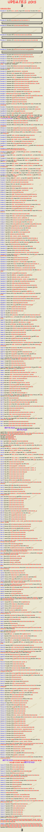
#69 (24, 300)
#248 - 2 (31, 819)
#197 (18, 85)
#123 (27, 40)
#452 (37, 692)
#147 (21, 111)
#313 (13, 281)
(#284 (28, 213)
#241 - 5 (13, 651)
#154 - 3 (16, 450)
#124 (20, 148)
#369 (14, 821)
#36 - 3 (17, 754)
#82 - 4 (22, 642)
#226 (30, 328)
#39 (26, 71)
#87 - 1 (13, 170)
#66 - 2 (13, 141)
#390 (18, 708)
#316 (21, 240)
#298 (26, 56)
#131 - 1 (12, 316)
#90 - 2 (17, 459)
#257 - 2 (40, 819)
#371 (24, 215)
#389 (38, 68)
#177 (25, 83)
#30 (40, 77)
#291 (23, 56)
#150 (20, 60)
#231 (28, 304)
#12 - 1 (23, 690)
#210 (21, 34)
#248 (25, 89)
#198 (27, 257)
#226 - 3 (20, 236)
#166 (22, 196)
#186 (38, 83)
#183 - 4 (31, 174)
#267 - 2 (33, 467)
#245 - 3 (13, 204)
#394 (24, 708)
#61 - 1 (15, 160)
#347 (26, 378)
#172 (25, 113)
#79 (16, 238)
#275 (20, 130)
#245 (32, 62)
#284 (23, 372)
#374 (21, 710)
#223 (29, 62)
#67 (24, 190)
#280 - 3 (22, 635)
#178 (28, 83)
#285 (17, 234)
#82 (6, 166)
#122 (25, 353)
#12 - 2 (26, 690)
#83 (27, 163)
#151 (19, 476)
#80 (12, 421)
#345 (32, 95)
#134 (23, 155)
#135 (20, 107)
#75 (20, 49)
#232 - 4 (24, 293)
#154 (26, 386)
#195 (31, 223)
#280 (20, 372)
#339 (22, 261)
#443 (13, 696)
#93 (32, 49)
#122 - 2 (21, 267)
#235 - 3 (33, 469)
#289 (22, 423)
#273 (19, 410)
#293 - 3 (13, 647)
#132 (17, 60)
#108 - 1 (11, 414)
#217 (30, 296)
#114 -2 (33, 158)
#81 (12, 115)
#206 (25, 283)
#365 (36, 400)
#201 (27, 135)
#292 (26, 336)
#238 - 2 (15, 89)
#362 (20, 127)
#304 (14, 66)
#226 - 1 (12, 236)
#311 (11, 93)
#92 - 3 (19, 521)
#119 (15, 111)
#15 (21, 54)
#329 (21, 332)
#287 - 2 (30, 372)
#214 (11, 547)
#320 (22, 461)
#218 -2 (35, 717)
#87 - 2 (22, 168)
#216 (29, 228)
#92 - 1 (15, 521)
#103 (18, 40)
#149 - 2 (27, 20)
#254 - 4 (31, 219)
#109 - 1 (27, 160)
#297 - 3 (17, 465)
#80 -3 (11, 642)
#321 (32, 56)
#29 (31, 54)
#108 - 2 (26, 168)
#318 (19, 192)
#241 (20, 416)
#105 (21, 40)
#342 (32, 66)
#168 (36, 40)
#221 (24, 85)
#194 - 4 (37, 673)
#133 (23, 148)
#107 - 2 (27, 454)
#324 (32, 285)
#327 (37, 130)
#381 (33, 127)
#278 (20, 56)
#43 (16, 244)
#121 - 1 (27, 359)
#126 (21, 97)
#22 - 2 (29, 170)
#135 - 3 (20, 727)
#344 (30, 198)
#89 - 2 (12, 540)
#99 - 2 (20, 556)
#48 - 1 (17, 163)
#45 (37, 145)
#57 (36, 168)
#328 (10, 446)
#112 (15, 161)
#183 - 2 (11, 378)
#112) (15, 414)
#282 (28, 91)
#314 (31, 221)
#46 (40, 145)
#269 (24, 184)
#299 (27, 326)
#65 (18, 208)
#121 (24, 40)
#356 (15, 710)
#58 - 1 (35, 132)
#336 (24, 198)
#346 (35, 95)
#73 (32, 75)
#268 (20, 204)
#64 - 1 (14, 77)
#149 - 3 (35, 238)
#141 (24, 132)
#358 (24, 334)
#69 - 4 (16, 688)
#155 (26, 107)
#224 (12, 536)
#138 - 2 (14, 135)
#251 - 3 (28, 374)
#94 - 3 (28, 457)
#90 (32, 163)
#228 (4, 133)
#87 (42, 145)
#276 (39, 10)
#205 (17, 194)
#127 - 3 (29, 151)
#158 (16, 306)
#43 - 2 (16, 275)
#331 (22, 101)
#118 (3, 156)
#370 (23, 127)
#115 (24, 79)
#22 (14, 143)
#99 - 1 (17, 139)
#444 (16, 696)
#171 (14, 221)
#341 (29, 66)
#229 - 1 (36, 376)
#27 (29, 54)
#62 (18, 190)
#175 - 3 (18, 254)
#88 (23, 103)
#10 (13, 330)
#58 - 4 (14, 452)
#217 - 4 (19, 178)
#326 (20, 66)
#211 (24, 34)
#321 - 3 (14, 683)
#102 (15, 412)
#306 (2, 64)
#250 (24, 25)
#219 (12, 103)
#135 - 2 (15, 727)
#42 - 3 (17, 457)
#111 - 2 (39, 269)
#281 (27, 130)
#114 (21, 79)
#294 (31, 188)
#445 (19, 696)
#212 (33, 135)
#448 (16, 694)
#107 (18, 20)
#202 (16, 351)
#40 (13, 275)
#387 (35, 68)
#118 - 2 (15, 158)
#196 (34, 223)
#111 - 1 (18, 170)
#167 (24, 111)
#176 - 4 (21, 450)
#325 (35, 285)
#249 (13, 101)
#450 (22, 694)
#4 (13, 58)
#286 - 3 (32, 91)
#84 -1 (16, 277)
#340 (14, 127)
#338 (26, 66)
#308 (29, 56)
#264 (27, 182)
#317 (17, 66)
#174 (23, 60)
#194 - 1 (24, 137)
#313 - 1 (22, 202)
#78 (12, 225)
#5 (40, 172)
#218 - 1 (31, 717)
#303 (18, 215)
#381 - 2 (27, 788)
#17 (23, 68)
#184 (31, 113)
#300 (36, 91)
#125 (27, 79)
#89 (20, 390)
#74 (32, 443)
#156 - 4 (21, 445)
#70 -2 (17, 217)
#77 (25, 49)
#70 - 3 (20, 217)
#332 (20, 93)
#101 (15, 40)
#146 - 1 (14, 155)
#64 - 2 (20, 190)
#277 (41, 445)
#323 (20, 248)
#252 (17, 204)
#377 (29, 633)
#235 (25, 87)
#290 (14, 122)
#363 (30, 326)
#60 (28, 117)
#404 (21, 704)
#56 (22, 595)
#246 (21, 25)
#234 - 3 (16, 625)
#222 (27, 85)
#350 (19, 252)
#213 (26, 62)
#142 (38, 117)
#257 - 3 (12, 633)
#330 (24, 332)
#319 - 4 (24, 382)
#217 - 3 (15, 178)
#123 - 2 (33, 457)
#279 (13, 73)
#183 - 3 (15, 378)
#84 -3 (23, 277)
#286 (21, 338)
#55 (42, 170)
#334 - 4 (20, 715)
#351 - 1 (25, 252)
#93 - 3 (22, 165)
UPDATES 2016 (5, 8)
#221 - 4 (27, 741)
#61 (27, 508)
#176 (28, 113)
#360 (23, 248)
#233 (15, 25)
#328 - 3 (13, 200)
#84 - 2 (27, 217)
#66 (41, 165)
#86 (25, 77)
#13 (19, 54)
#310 (16, 202)
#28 (17, 143)
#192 (18, 34)
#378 (30, 127)
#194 (5, 255)
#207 (17, 10)
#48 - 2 (13, 454)
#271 (22, 408)
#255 (25, 273)
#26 (26, 54)
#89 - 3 (16, 540)
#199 (28, 137)
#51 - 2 (24, 330)
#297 (13, 202)
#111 (19, 118)
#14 (12, 508)
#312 (16, 192)
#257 (25, 99)
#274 (23, 204)
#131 (14, 60)
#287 (26, 384)
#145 (23, 107)
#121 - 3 (31, 359)
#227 (25, 306)
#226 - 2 (16, 236)
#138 (14, 246)
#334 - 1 (15, 715)
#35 (15, 49)
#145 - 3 (28, 688)
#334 (26, 95)
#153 (15, 83)
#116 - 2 (15, 805)
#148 (31, 81)
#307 (36, 330)
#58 (8, 116)
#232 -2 (24, 547)
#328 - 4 (18, 200)
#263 (24, 326)
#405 (24, 704)
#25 (15, 91)
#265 (13, 188)
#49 (18, 58)
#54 (25, 75)
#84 (14, 298)
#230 (30, 34)
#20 (11, 238)
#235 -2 (13, 285)
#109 (2, 146)
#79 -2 (25, 151)
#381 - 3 (32, 788)
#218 (13, 347)
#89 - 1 (28, 116)
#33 (14, 230)
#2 (38, 172)
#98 (20, 506)
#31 (1, 117)
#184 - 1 (34, 83)
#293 (17, 122)
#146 (28, 81)
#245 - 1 (29, 206)
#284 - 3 (30, 130)
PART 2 (14, 439)
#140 (21, 81)
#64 (9, 117)
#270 (28, 564)
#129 (29, 225)
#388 (36, 127)
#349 (41, 95)
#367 (38, 826)
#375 (13, 816)
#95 (41, 115)
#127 (30, 40)
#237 (28, 87)
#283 (23, 336)
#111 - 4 (25, 322)
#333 (23, 223)
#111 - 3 (21, 139)
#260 (36, 344)
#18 (15, 287)
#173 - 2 (13, 10)
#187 (36, 320)
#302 (20, 122)
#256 (22, 99)
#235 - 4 (30, 347)
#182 (31, 83)
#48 (25, 73)
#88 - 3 (13, 139)
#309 (34, 130)
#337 (35, 196)
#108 (15, 79)
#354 (22, 252)
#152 (19, 196)
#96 (27, 77)
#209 (25, 549)
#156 (30, 143)
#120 (39, 151)
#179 (31, 584)
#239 (32, 194)
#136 (29, 10)
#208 (21, 85)
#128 (24, 58)
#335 (23, 66)
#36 (21, 143)
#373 (13, 113)
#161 (2, 104)
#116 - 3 (26, 279)
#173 (32, 141)
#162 (18, 83)
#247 (22, 89)
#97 (21, 645)
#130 (23, 219)
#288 (28, 250)
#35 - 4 (19, 359)
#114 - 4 (37, 158)
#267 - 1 (29, 467)
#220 (32, 97)
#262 (25, 91)
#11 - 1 (10, 448)
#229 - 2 (12, 374)
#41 (12, 20)
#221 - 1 (18, 741)
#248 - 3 (35, 819)
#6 (14, 54)
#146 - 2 (31, 165)
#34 (19, 143)
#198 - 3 (32, 196)
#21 (17, 355)
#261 (27, 25)
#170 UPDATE (16, 780)
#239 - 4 (31, 549)
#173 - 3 (28, 180)
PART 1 (10, 439)
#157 (18, 400)
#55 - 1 (13, 459)
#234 (18, 25)
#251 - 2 (31, 291)
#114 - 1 (29, 158)
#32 (22, 320)
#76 (22, 49)
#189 (19, 206)
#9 (16, 54)
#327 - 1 (31, 184)
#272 (28, 293)
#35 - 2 (20, 679)
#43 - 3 (13, 163)
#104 (22, 298)
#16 (13, 186)
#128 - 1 (31, 454)
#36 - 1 (15, 145)
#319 (31, 178)
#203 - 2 (22, 744)
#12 (14, 300)
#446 (22, 696)
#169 (25, 196)
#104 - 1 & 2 (15, 174)
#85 (35, 75)
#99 (26, 521)
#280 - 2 (18, 794)
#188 (7, 446)
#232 (18, 87)
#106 (38, 163)
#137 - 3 (27, 396)
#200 (19, 306)
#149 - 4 (23, 433)
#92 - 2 (28, 188)
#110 (18, 79)
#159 (23, 141)
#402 (15, 704)
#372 (27, 122)
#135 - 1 (32, 729)
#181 (17, 302)
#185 (14, 137)
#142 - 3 (25, 97)
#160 (21, 180)
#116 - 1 (21, 279)
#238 (41, 124)
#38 (9, 418)
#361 (33, 400)
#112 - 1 (15, 493)
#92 (30, 49)
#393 (21, 708)
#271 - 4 (18, 261)
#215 (14, 240)
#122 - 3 (21, 729)
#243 (18, 796)
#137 (15, 368)
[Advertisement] (22, 15)
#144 (34, 248)
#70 (15, 210)
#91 (27, 49)
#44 (25, 263)
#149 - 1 (12, 582)
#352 (35, 66)
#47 (17, 49)
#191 (21, 257)
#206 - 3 (14, 344)
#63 (8, 69)
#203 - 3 (37, 263)
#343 (29, 95)
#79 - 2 (11, 640)
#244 (19, 89)
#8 (18, 68)
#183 (34, 139)
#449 (19, 694)
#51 (27, 263)
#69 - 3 (25, 392)
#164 (21, 83)
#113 (25, 158)
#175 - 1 (5, 161)
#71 (27, 443)
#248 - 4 (21, 796)
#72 (30, 75)
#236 (29, 194)
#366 (11, 821)
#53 (33, 73)
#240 (28, 291)
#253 (19, 99)
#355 (17, 127)
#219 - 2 (28, 798)
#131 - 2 (27, 145)
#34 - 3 (35, 510)
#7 (16, 68)
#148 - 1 (14, 151)
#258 (17, 130)
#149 (33, 40)
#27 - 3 (20, 71)
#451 (34, 692)
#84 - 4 (27, 277)
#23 (26, 10)
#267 (31, 267)
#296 (14, 62)
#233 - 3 (8, 613)
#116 (23, 359)
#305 (8, 93)
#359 (32, 68)
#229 (39, 109)
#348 (38, 95)
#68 (15, 20)
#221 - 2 (22, 741)
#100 (13, 289)
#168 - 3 (24, 661)
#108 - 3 (32, 412)
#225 (27, 34)
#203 (27, 296)
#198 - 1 (13, 194)
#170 (15, 34)
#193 (17, 120)
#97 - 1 (31, 155)
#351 (24, 240)
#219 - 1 (23, 798)
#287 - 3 (34, 372)
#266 (21, 184)
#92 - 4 (23, 521)
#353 (15, 752)
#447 (13, 694)
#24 (24, 54)
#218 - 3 (8, 434)
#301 (39, 91)
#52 (30, 73)
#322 (17, 223)
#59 (14, 217)
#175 (31, 139)
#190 (20, 137)
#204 (26, 60)
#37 (24, 71)
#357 (5, 671)
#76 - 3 (13, 165)
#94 (41, 394)
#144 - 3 (37, 642)
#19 (15, 71)
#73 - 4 (17, 448)
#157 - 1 (28, 553)
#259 (27, 230)
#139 (18, 81)
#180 (16, 206)
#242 (16, 99)
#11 (28, 344)
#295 (5, 125)
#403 (18, 704)
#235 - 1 (29, 469)
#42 (16, 58)
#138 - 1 (32, 116)
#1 (39, 210)
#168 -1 (20, 661)
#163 (33, 281)
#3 (14, 68)
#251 (28, 89)
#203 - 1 (17, 744)
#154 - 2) (12, 450)
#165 (24, 400)
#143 (24, 20)
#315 (21, 228)
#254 (15, 338)
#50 (28, 73)
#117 (21, 20)
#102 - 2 (20, 748)
